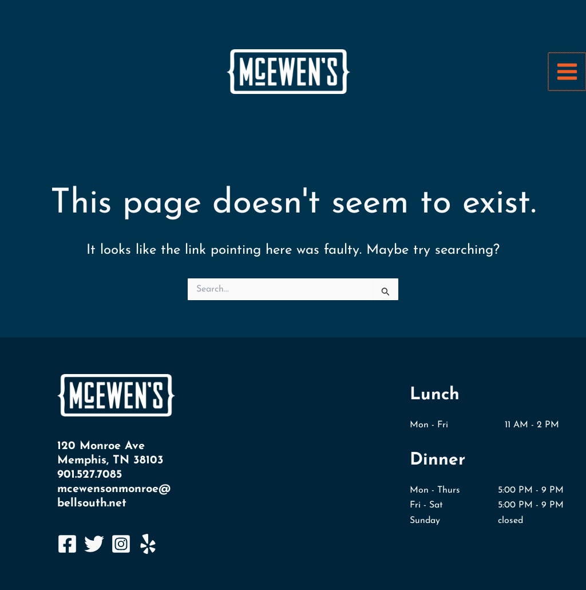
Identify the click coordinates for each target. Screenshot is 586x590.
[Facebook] (67, 544)
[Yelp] (148, 544)
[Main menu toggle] (567, 71)
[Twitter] (94, 544)
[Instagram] (121, 544)
